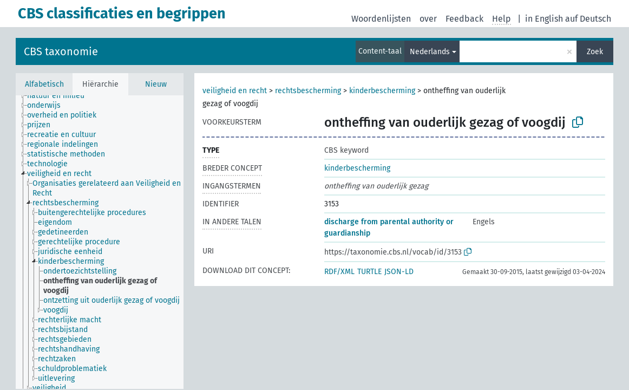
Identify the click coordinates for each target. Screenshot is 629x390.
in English (544, 19)
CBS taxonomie (61, 51)
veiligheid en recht (234, 90)
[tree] (100, 242)
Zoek (595, 51)
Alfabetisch (44, 84)
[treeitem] (60, 96)
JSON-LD (399, 271)
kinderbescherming (382, 90)
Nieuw (156, 84)
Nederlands (430, 51)
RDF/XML (339, 271)
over (428, 19)
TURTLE (369, 271)
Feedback (464, 19)
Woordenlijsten (381, 19)
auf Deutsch (588, 19)
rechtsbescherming (308, 90)
